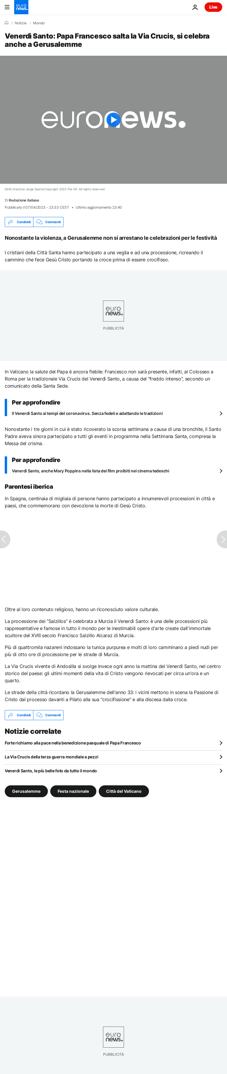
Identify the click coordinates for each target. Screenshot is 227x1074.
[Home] (6, 23)
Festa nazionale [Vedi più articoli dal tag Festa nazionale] (73, 791)
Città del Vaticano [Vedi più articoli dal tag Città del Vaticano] (124, 791)
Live (213, 6)
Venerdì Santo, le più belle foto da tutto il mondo (51, 770)
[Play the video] (113, 120)
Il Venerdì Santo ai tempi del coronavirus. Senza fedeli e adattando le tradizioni (87, 413)
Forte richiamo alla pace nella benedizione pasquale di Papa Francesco (73, 742)
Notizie (21, 23)
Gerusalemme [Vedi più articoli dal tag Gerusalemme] (26, 791)
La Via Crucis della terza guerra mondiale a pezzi (51, 756)
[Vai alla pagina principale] (21, 7)
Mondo (39, 23)
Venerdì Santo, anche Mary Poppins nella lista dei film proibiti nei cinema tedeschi (90, 470)
